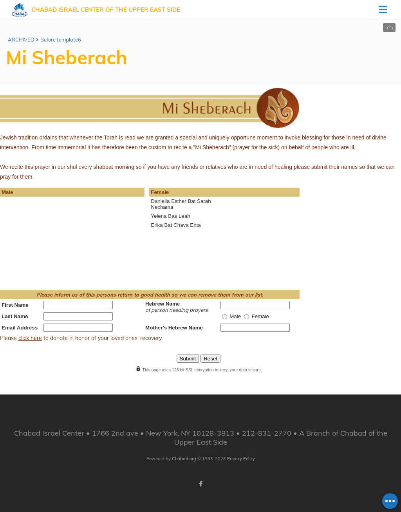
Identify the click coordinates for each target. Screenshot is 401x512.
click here (30, 338)
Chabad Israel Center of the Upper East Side (105, 9)
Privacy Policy (241, 458)
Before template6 (60, 39)
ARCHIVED (21, 39)
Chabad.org (184, 458)
